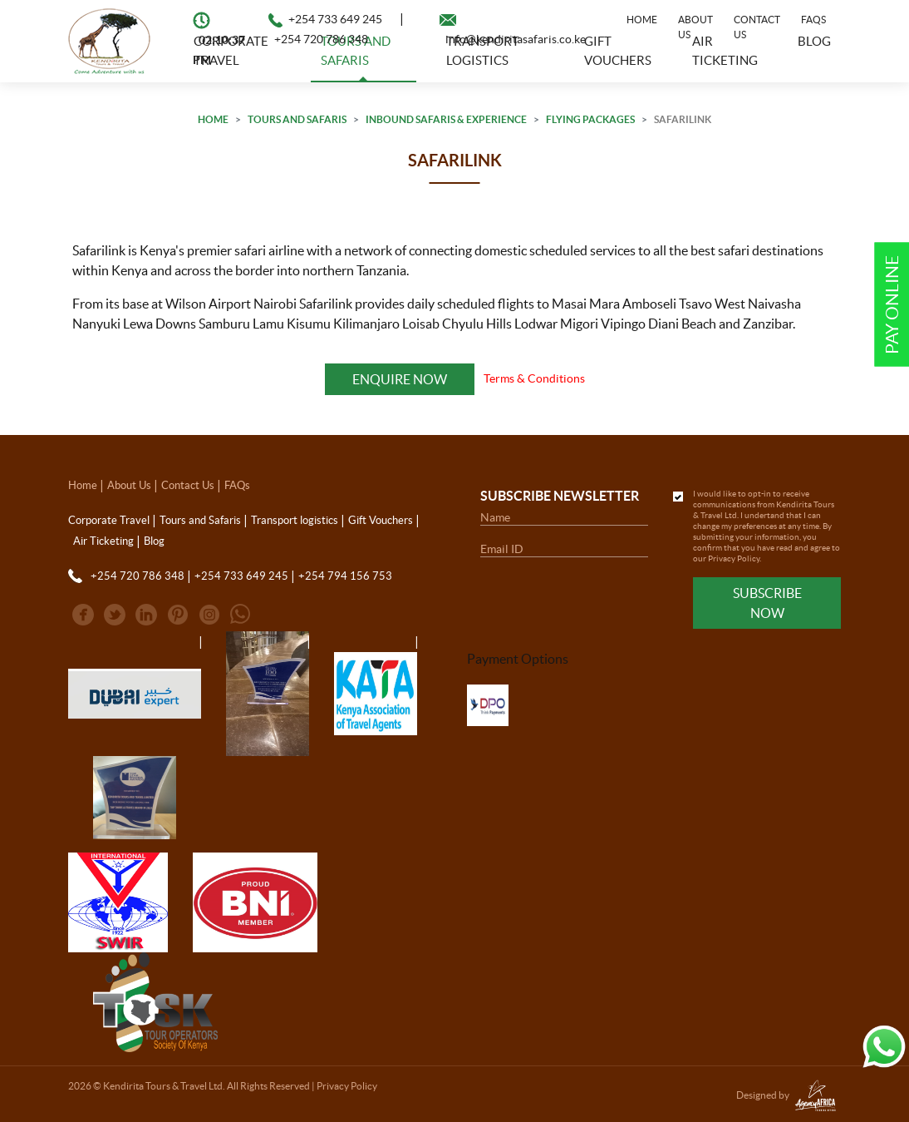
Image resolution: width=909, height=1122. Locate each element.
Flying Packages (590, 119)
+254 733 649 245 (335, 19)
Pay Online (892, 304)
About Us (695, 27)
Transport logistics (294, 520)
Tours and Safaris (297, 119)
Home (641, 19)
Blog (154, 541)
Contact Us (757, 27)
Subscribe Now (767, 603)
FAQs (813, 19)
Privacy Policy (733, 558)
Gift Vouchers (380, 520)
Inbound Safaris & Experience (446, 119)
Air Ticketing (103, 541)
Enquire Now (398, 379)
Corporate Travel (109, 520)
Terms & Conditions (534, 378)
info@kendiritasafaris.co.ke (515, 39)
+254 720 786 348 (321, 39)
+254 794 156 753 (345, 576)
